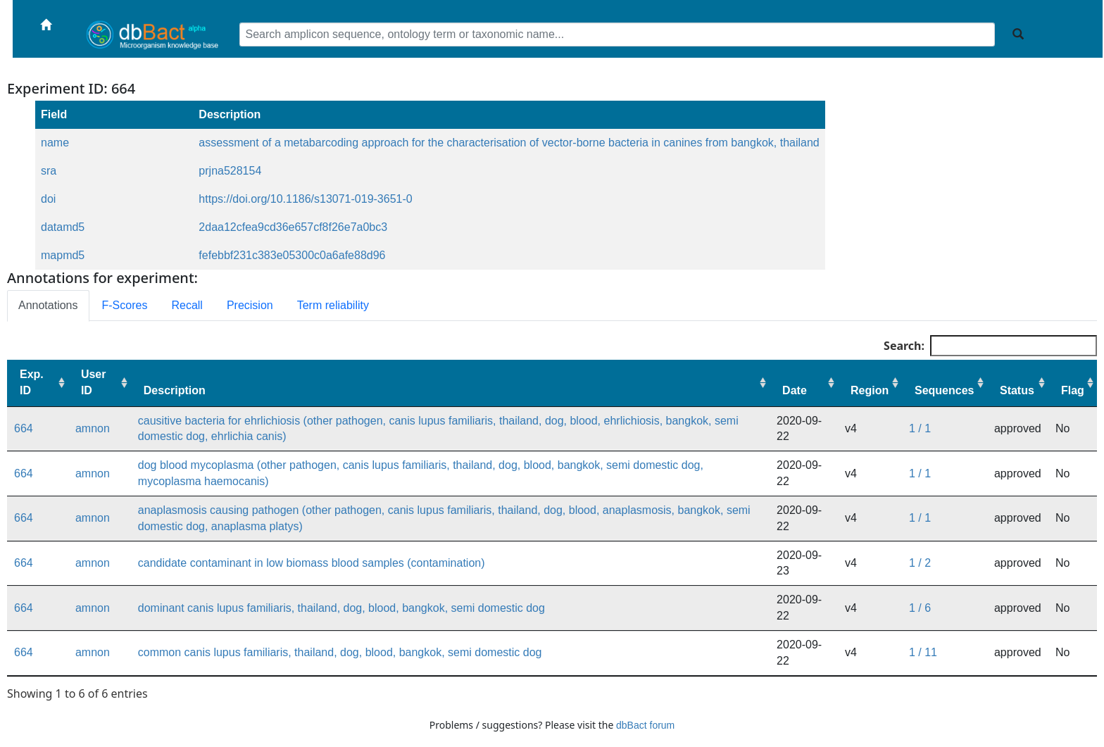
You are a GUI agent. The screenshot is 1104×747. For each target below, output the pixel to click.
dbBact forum (645, 725)
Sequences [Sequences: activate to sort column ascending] (944, 390)
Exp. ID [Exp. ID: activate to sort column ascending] (32, 382)
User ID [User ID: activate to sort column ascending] (93, 382)
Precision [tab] (250, 305)
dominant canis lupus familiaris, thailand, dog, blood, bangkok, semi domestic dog (341, 608)
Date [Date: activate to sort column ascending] (794, 390)
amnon (92, 428)
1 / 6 (920, 608)
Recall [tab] (186, 305)
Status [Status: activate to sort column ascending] (1017, 390)
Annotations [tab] (48, 305)
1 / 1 (920, 428)
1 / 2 (920, 563)
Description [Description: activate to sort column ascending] (175, 390)
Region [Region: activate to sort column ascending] (870, 390)
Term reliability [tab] (333, 305)
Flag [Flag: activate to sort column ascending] (1072, 390)
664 (23, 428)
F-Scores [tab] (125, 305)
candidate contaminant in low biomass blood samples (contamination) (311, 563)
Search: (990, 345)
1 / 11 (923, 652)
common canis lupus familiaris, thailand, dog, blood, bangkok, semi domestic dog (340, 652)
